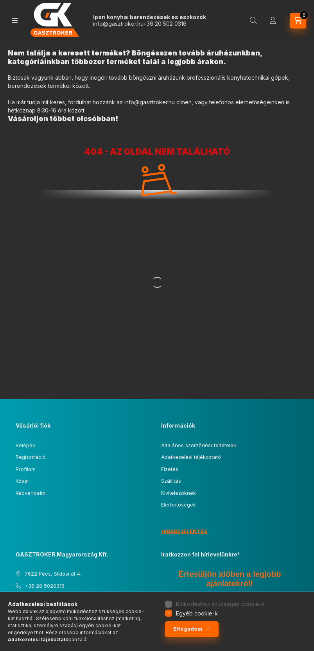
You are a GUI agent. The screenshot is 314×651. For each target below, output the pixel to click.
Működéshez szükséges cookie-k (220, 604)
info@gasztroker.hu (118, 23)
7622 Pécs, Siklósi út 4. (53, 574)
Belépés (25, 445)
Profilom (26, 469)
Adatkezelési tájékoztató (191, 457)
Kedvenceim (30, 493)
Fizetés (169, 469)
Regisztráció (31, 457)
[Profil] (273, 21)
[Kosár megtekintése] (298, 21)
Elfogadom (187, 629)
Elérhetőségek (178, 504)
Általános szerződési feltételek (198, 445)
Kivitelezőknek (178, 493)
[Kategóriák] (15, 20)
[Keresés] (253, 21)
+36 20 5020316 (45, 586)
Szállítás (171, 481)
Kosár (22, 481)
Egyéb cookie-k (197, 613)
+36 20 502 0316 (165, 23)
